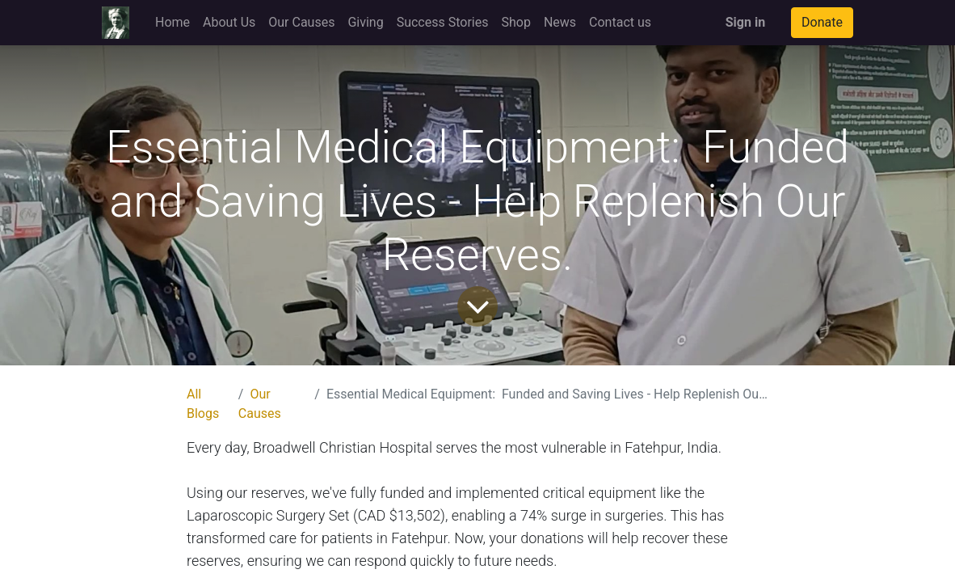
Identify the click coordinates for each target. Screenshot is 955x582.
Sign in (745, 22)
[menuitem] (172, 22)
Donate (822, 22)
